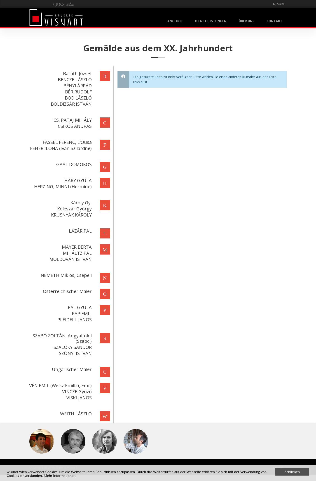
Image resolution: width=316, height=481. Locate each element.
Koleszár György (73, 209)
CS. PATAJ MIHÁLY (72, 120)
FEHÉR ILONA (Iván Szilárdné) (60, 148)
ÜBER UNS (246, 21)
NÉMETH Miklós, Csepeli (65, 275)
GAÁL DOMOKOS (73, 164)
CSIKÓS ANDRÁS (74, 126)
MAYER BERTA (76, 247)
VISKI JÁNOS (78, 398)
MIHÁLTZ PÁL (76, 253)
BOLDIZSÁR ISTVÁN (70, 104)
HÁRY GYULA (77, 180)
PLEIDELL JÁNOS (74, 320)
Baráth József (76, 73)
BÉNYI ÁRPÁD (77, 86)
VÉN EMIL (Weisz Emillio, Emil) (59, 385)
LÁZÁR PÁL (79, 231)
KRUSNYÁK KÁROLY (70, 215)
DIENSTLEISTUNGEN (211, 21)
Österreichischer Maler (66, 291)
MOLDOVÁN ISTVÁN (70, 259)
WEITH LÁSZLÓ (75, 414)
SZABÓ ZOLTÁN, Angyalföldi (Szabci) (61, 338)
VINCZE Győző (76, 391)
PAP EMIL (81, 313)
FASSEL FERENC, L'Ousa (66, 142)
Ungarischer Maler (71, 369)
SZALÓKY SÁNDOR (72, 347)
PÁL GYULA (79, 307)
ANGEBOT (175, 21)
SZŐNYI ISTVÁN (74, 353)
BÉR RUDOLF (77, 92)
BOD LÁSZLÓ (77, 98)
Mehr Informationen (60, 476)
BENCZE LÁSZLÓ (74, 79)
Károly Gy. (80, 203)
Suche (279, 4)
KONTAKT (274, 21)
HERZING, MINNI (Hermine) (62, 186)
